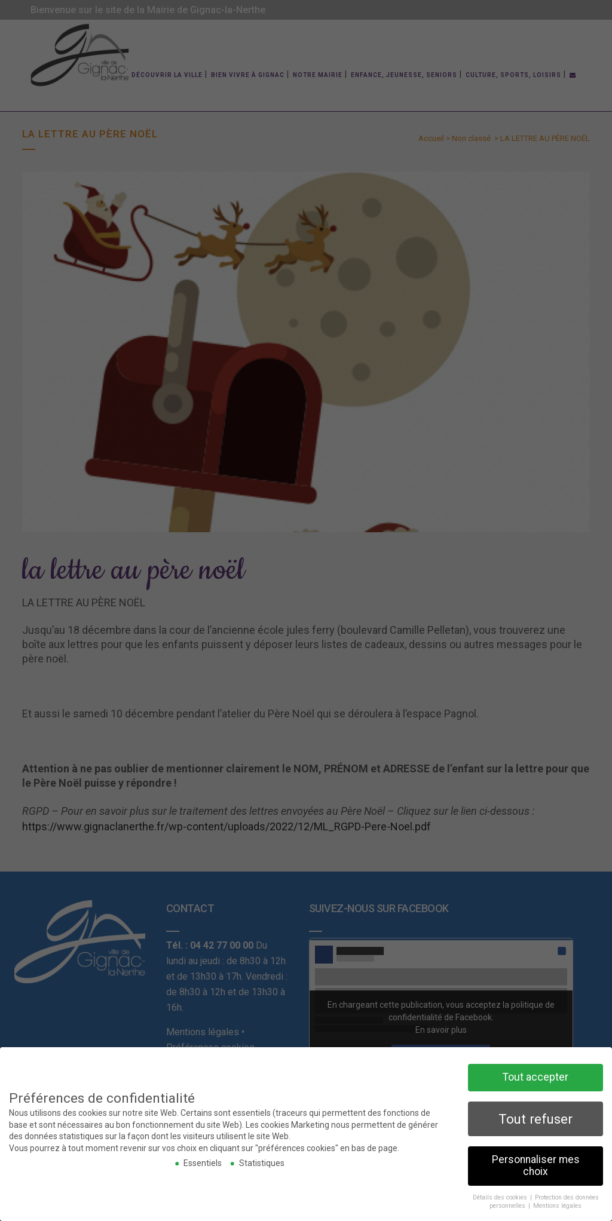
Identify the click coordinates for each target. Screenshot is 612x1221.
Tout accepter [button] (535, 1076)
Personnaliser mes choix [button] (536, 1165)
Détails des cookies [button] (501, 1196)
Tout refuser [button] (535, 1117)
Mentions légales (557, 1205)
